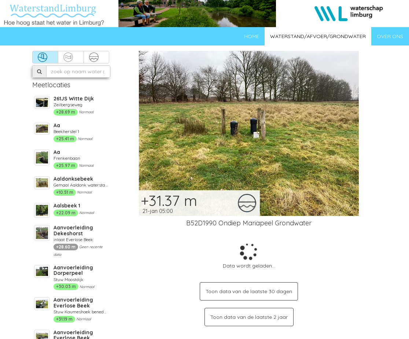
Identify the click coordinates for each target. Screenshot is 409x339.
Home (251, 36)
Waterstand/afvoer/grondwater (318, 36)
